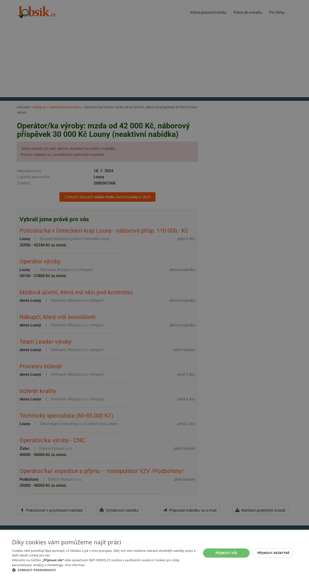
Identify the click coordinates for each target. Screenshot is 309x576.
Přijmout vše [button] (226, 553)
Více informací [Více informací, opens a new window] (75, 565)
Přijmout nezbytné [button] (273, 553)
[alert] (154, 288)
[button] (104, 570)
